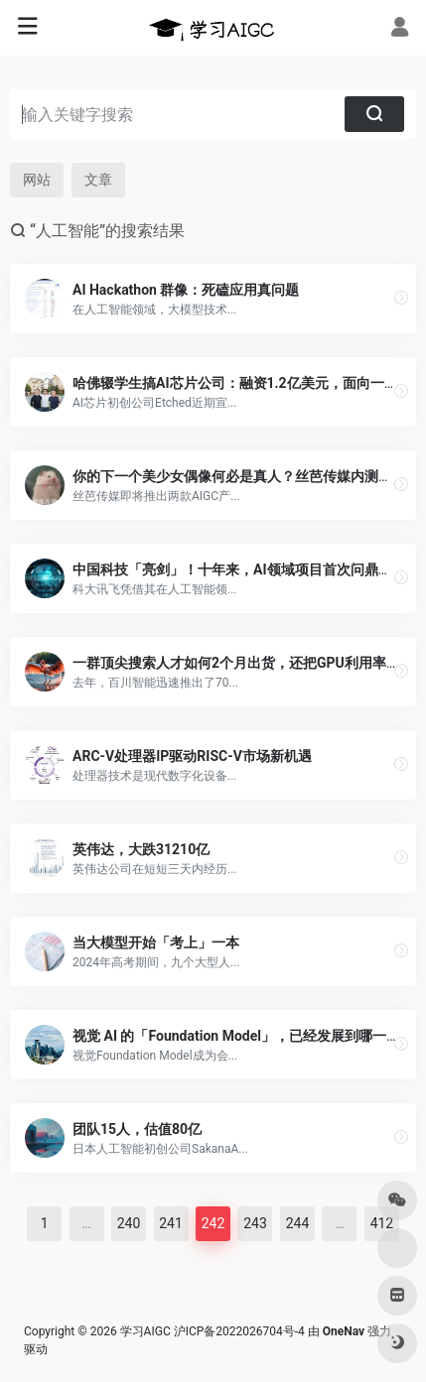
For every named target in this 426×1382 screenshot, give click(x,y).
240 (129, 1223)
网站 (37, 180)
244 (298, 1223)
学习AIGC (145, 1331)
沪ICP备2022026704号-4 (239, 1331)
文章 (98, 180)
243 (255, 1223)
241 (171, 1223)
